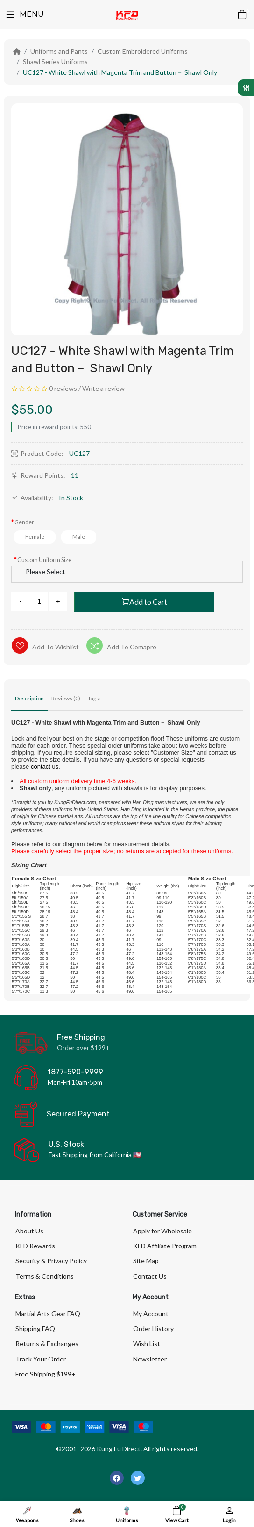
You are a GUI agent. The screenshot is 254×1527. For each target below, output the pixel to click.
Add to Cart (144, 601)
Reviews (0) (65, 698)
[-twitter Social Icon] (138, 1478)
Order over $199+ (83, 1048)
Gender (24, 522)
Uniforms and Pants (59, 51)
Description (29, 698)
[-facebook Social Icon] (117, 1478)
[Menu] (24, 14)
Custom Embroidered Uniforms (143, 51)
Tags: (94, 698)
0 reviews (63, 388)
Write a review (103, 388)
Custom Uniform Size (44, 559)
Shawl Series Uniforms (55, 61)
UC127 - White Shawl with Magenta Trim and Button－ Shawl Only (120, 72)
